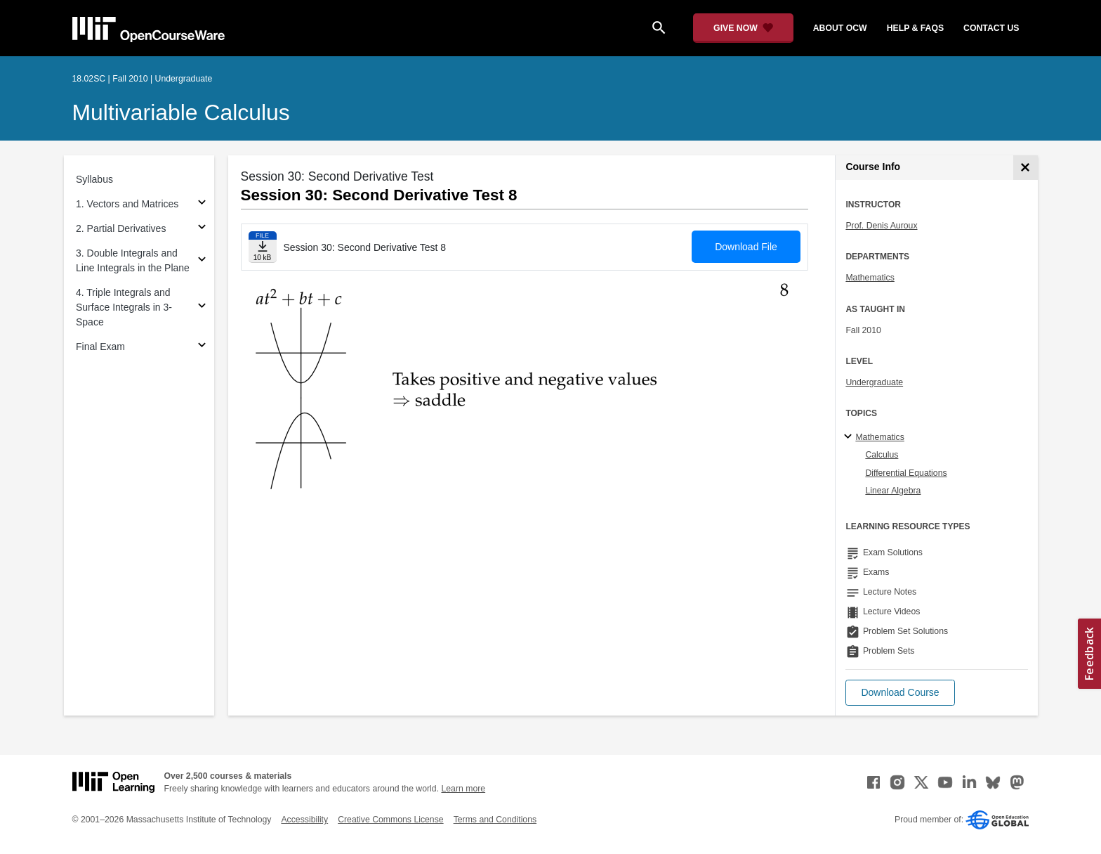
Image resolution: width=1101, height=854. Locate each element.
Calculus (881, 455)
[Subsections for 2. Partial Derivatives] (202, 228)
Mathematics (869, 278)
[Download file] (263, 247)
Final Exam (100, 346)
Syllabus (94, 179)
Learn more (463, 789)
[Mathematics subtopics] (849, 437)
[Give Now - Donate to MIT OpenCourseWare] (743, 28)
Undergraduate (874, 382)
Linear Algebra (893, 491)
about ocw (840, 28)
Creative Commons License (390, 819)
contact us (991, 28)
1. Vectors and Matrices (127, 203)
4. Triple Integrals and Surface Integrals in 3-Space (124, 307)
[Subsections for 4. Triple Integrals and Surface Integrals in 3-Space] (202, 307)
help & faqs (915, 28)
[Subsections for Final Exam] (202, 346)
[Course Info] (1025, 167)
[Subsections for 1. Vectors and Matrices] (202, 204)
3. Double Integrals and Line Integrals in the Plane (133, 260)
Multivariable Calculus (181, 112)
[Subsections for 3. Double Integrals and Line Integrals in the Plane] (202, 261)
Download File (746, 246)
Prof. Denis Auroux (881, 226)
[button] (899, 693)
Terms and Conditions (495, 819)
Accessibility (304, 819)
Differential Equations (906, 473)
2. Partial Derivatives (121, 228)
